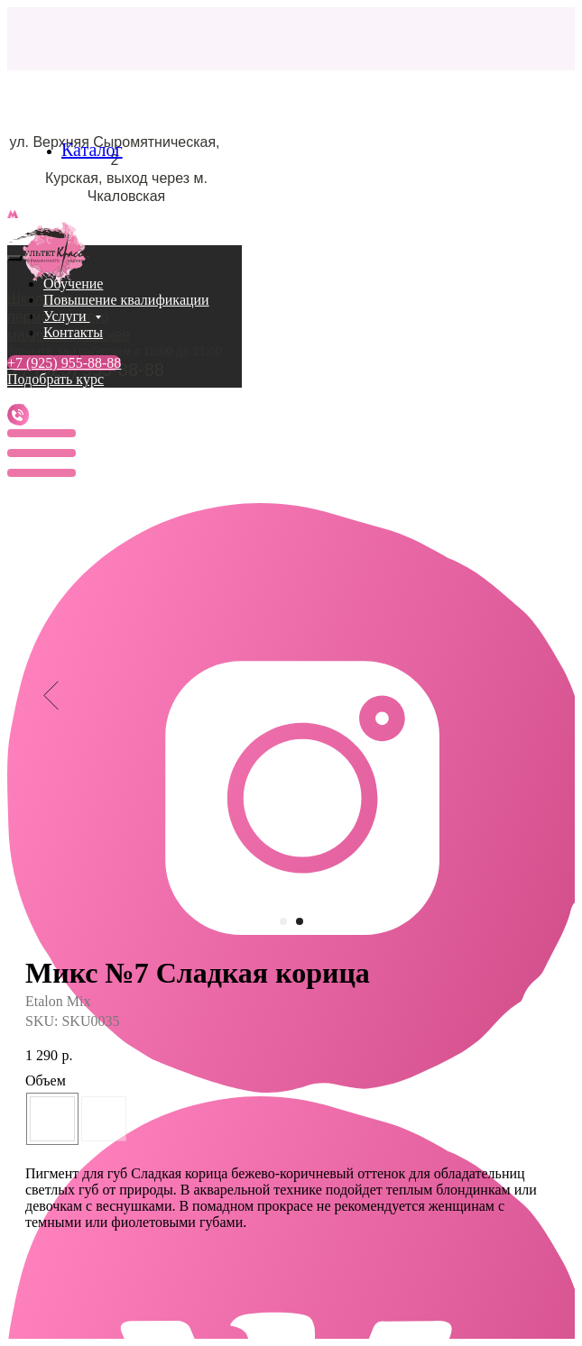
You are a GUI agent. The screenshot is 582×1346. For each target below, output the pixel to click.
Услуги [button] (66, 316)
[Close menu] (14, 258)
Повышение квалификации (126, 299)
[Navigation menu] (17, 235)
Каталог (92, 150)
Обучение (73, 283)
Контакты (73, 332)
